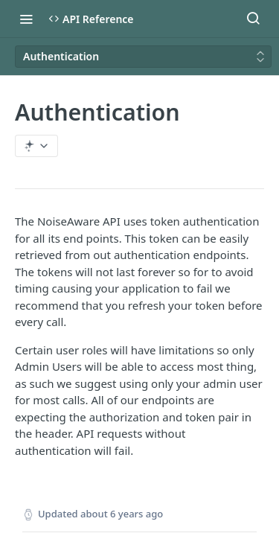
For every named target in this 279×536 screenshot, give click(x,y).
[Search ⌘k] (253, 18)
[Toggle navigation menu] (26, 18)
